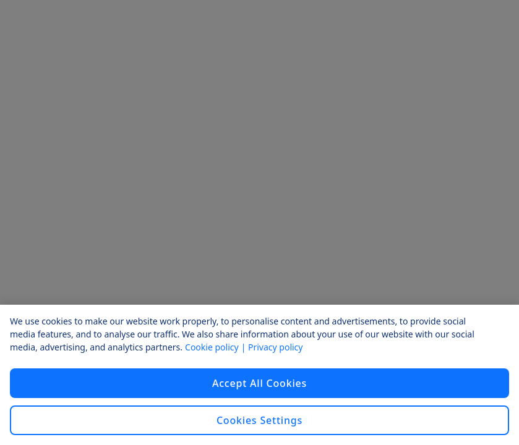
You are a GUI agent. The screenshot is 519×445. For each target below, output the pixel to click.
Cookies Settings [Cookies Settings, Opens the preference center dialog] (259, 420)
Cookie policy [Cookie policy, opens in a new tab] (212, 347)
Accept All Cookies (259, 383)
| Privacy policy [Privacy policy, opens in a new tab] (272, 347)
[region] (259, 375)
